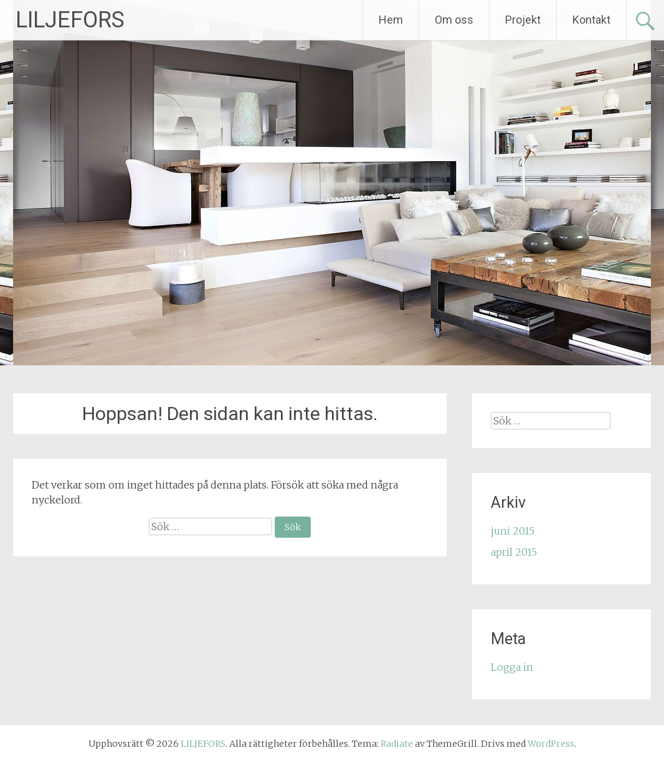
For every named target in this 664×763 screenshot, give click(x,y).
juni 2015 (512, 531)
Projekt (523, 19)
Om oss (454, 19)
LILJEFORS (70, 20)
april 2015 (514, 552)
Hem (391, 19)
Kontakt (591, 19)
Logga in (512, 667)
